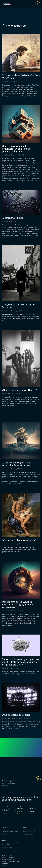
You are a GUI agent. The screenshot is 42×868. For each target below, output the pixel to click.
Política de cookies (7, 855)
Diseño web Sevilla (7, 847)
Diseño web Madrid (28, 834)
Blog (3, 865)
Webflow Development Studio (10, 861)
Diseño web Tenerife (7, 834)
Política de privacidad (8, 857)
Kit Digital (5, 863)
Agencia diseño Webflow (9, 859)
